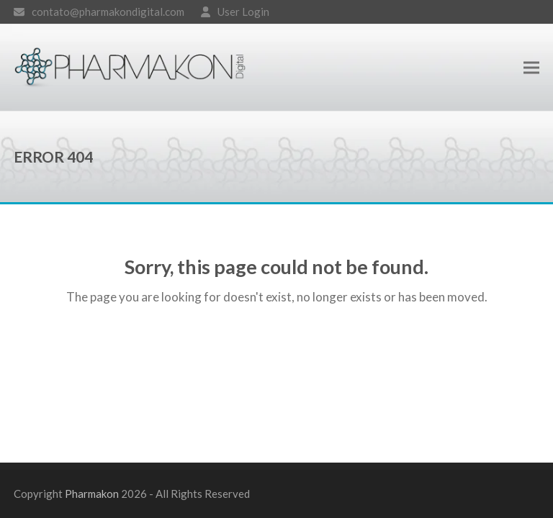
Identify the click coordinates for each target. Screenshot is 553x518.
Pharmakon (92, 493)
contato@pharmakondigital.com (108, 11)
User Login (243, 11)
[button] (531, 67)
